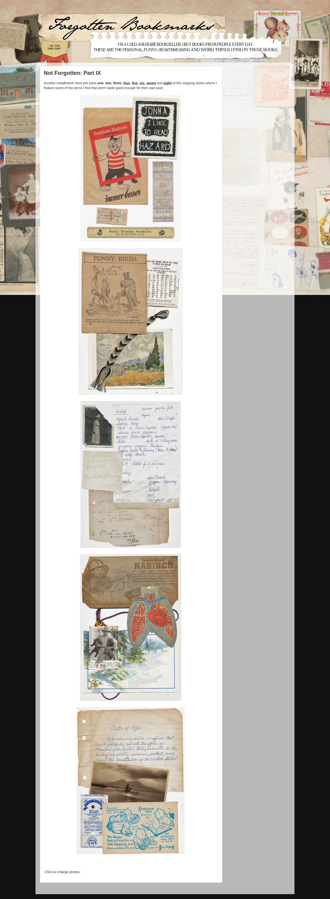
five (135, 83)
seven (151, 83)
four (126, 83)
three (117, 83)
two (108, 83)
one (100, 83)
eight (167, 83)
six (142, 83)
